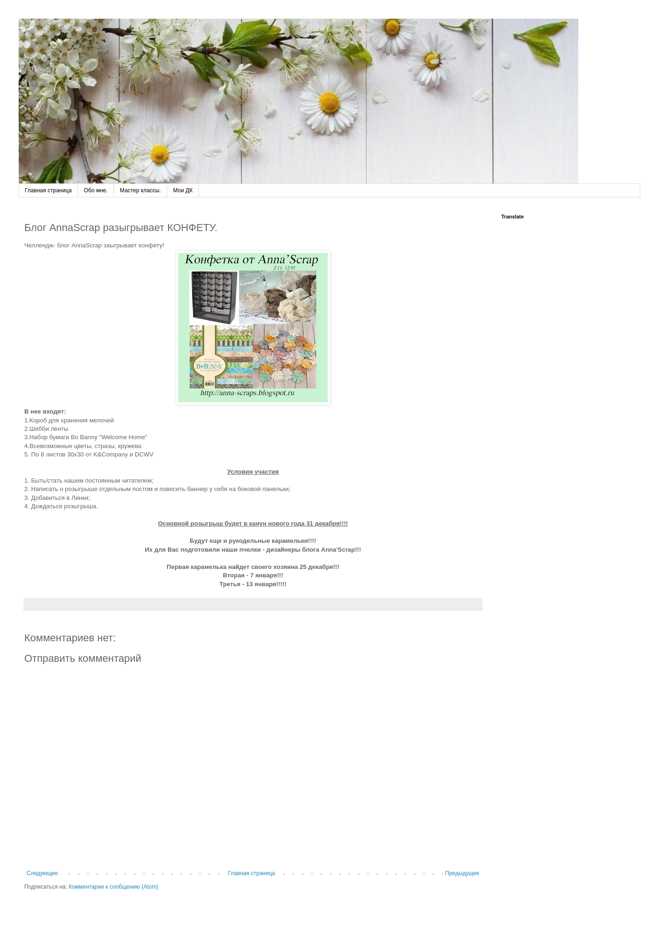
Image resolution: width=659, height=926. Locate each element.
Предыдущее (462, 873)
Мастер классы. (140, 190)
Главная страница (48, 190)
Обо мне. (96, 190)
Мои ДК (183, 190)
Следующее (42, 873)
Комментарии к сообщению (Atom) (113, 887)
